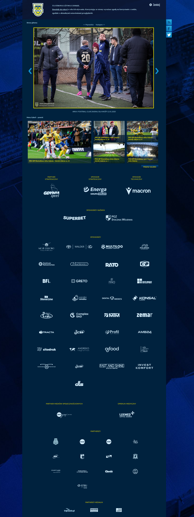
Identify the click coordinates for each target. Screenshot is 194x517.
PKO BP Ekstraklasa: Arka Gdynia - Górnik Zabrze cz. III (107, 138)
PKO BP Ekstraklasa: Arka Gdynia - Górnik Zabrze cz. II (141, 138)
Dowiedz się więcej (60, 9)
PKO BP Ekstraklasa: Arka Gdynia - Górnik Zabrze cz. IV (49, 161)
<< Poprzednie (88, 25)
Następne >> (100, 25)
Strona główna (32, 23)
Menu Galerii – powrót (35, 117)
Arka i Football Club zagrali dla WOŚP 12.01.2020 (94, 111)
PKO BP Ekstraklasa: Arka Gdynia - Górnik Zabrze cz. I (107, 160)
